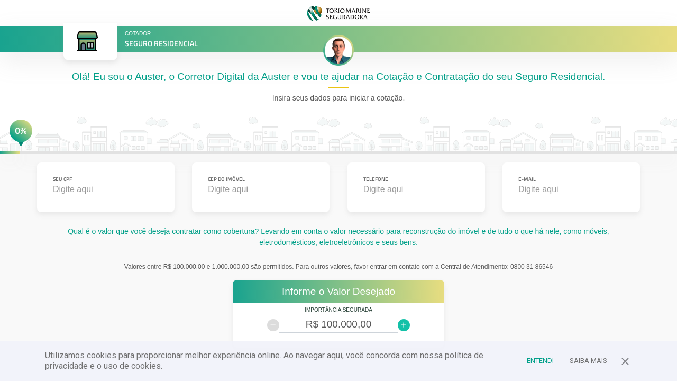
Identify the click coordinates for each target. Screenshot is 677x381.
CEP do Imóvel (226, 179)
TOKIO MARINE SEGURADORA (338, 13)
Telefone (375, 179)
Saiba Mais (588, 361)
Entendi (540, 361)
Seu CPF (62, 179)
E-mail (527, 179)
